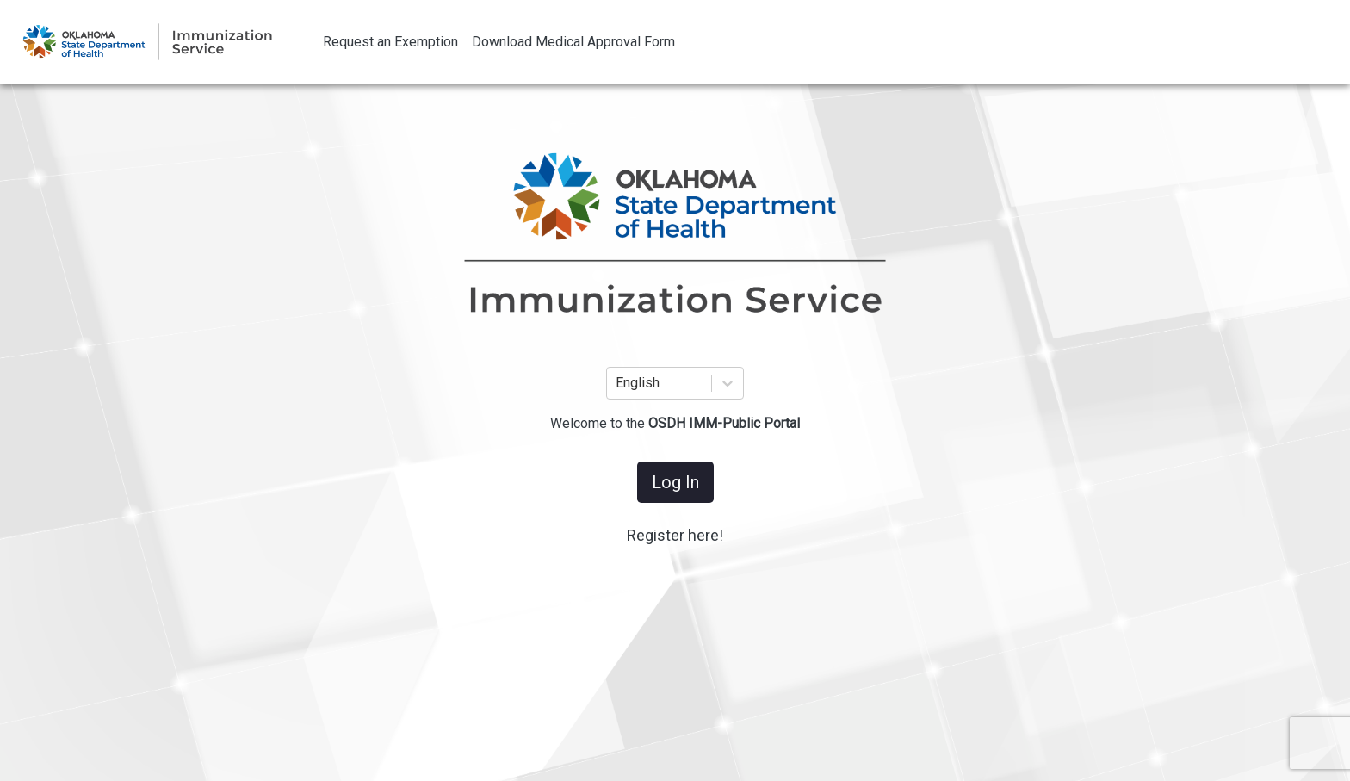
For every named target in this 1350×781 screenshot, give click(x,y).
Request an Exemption (390, 42)
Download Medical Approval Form (573, 42)
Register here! (675, 535)
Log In (675, 482)
